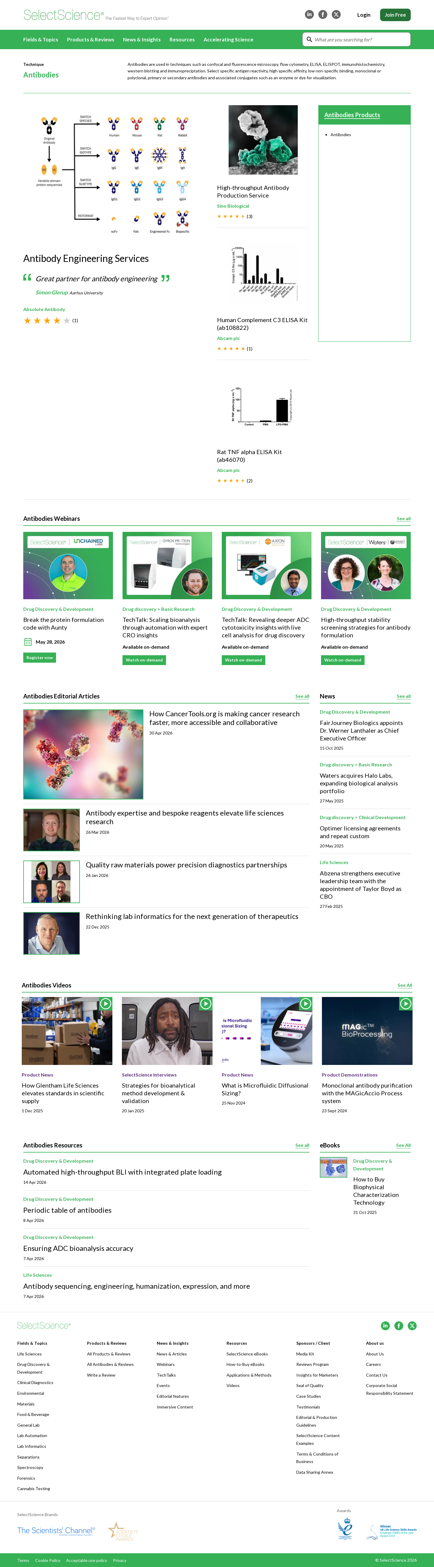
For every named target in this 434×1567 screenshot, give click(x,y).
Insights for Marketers (317, 1374)
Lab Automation (32, 1435)
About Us (375, 1353)
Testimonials (308, 1406)
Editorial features (173, 1396)
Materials (26, 1403)
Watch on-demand (144, 660)
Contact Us (377, 1374)
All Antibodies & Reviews (110, 1364)
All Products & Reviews (109, 1353)
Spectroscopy (30, 1467)
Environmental (30, 1393)
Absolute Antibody (44, 309)
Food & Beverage (33, 1414)
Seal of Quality (309, 1385)
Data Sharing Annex (314, 1472)
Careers (373, 1364)
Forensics (26, 1478)
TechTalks (166, 1374)
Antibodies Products (352, 114)
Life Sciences (334, 862)
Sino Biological (233, 206)
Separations (28, 1456)
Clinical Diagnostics (35, 1382)
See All (405, 985)
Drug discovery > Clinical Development (363, 817)
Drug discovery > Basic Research (159, 609)
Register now (40, 657)
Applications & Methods (249, 1374)
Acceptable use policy (86, 1560)
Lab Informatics (31, 1446)
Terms (23, 1560)
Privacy (119, 1560)
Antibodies (341, 134)
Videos (233, 1385)
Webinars (166, 1364)
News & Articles (172, 1353)
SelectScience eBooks (247, 1353)
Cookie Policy (47, 1560)
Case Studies (308, 1396)
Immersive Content (175, 1406)
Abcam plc (228, 338)
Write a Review (101, 1374)
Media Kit (305, 1353)
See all (404, 518)
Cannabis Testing (33, 1488)
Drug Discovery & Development (58, 609)
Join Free (395, 15)
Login (364, 15)
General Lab (28, 1425)
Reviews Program (312, 1364)
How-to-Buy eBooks (245, 1364)
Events (163, 1385)
